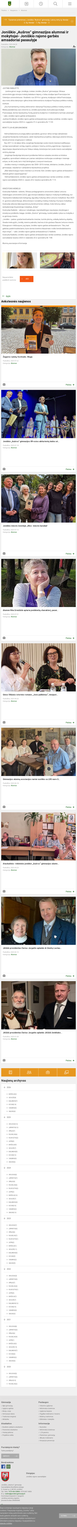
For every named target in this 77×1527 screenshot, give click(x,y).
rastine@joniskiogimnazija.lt (15, 1494)
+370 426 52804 (14, 1491)
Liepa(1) (11, 1340)
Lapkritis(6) (13, 1229)
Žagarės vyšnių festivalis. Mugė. (18, 357)
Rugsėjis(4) (13, 1286)
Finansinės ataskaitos (10, 1430)
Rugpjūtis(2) (13, 1138)
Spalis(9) (12, 1181)
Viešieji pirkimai (7, 1432)
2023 (9, 1218)
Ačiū (25, 279)
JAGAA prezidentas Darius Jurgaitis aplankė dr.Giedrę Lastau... (32, 948)
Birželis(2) (13, 1094)
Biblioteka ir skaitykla (47, 1419)
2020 (9, 1367)
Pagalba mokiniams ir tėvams (50, 1414)
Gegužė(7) (12, 1148)
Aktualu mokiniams (46, 1438)
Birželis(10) (13, 1195)
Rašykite (6, 1456)
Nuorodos (43, 1427)
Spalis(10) (12, 1380)
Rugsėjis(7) (13, 1235)
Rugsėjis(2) (13, 1384)
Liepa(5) (11, 1141)
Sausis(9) (12, 1263)
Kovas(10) (12, 1206)
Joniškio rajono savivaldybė (36, 1477)
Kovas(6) (12, 1354)
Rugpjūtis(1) (13, 1239)
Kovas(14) (12, 1104)
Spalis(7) (12, 1131)
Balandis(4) (13, 1202)
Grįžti (8, 296)
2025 (9, 1117)
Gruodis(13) (13, 1124)
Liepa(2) (11, 1192)
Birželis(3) (13, 1343)
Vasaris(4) (13, 1310)
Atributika (5, 1419)
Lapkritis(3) (13, 1330)
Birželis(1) (13, 1246)
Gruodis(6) (13, 1174)
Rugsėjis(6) (13, 1134)
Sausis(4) (12, 1111)
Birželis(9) (13, 1145)
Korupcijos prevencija (47, 1440)
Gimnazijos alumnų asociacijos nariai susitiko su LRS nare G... (31, 779)
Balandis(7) (13, 1101)
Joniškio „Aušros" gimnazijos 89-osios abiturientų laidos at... (31, 441)
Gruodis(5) (13, 1373)
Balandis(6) (13, 1253)
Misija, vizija (6, 1411)
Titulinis (4, 10)
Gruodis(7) (13, 1225)
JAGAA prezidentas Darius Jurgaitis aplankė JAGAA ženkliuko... (32, 1032)
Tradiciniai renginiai (9, 1416)
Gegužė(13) (13, 1347)
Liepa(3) (11, 1293)
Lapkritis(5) (13, 1279)
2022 (9, 1269)
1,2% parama (44, 1432)
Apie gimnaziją (7, 1406)
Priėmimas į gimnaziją (47, 1435)
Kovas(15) (12, 1307)
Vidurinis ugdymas (46, 1406)
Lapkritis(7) (13, 1178)
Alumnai (24, 10)
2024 (9, 1168)
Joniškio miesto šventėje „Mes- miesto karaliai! (25, 526)
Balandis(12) (13, 1303)
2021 (9, 1320)
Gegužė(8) (12, 1097)
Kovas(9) (12, 1256)
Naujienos (14, 10)
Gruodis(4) (13, 1276)
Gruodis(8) (13, 1326)
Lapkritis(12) (13, 1127)
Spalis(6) (12, 1232)
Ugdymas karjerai (46, 1411)
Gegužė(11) (13, 1249)
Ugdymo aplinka (7, 1408)
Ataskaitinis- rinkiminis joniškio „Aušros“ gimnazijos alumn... (31, 864)
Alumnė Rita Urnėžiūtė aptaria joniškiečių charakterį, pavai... (30, 610)
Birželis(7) (13, 1296)
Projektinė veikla (7, 1435)
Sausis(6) (12, 1162)
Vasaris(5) (13, 1108)
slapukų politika (6, 1523)
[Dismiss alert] (72, 21)
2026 (9, 1087)
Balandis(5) (13, 1151)
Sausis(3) (12, 1314)
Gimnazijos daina (8, 1414)
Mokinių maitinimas (46, 1416)
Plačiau (68, 385)
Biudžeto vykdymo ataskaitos (12, 1427)
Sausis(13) (12, 1212)
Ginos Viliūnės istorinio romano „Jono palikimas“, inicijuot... (30, 695)
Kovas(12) (12, 1155)
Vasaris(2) (13, 1209)
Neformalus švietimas (47, 1408)
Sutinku (64, 1516)
